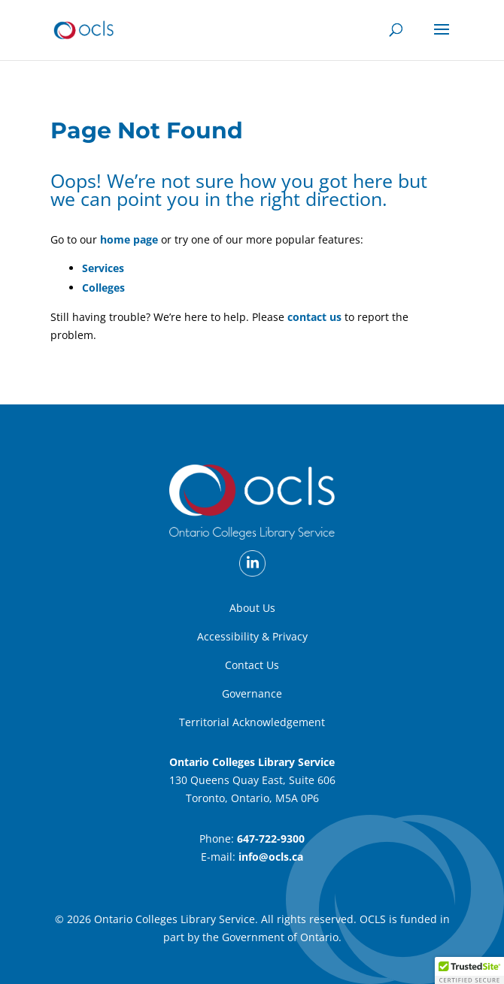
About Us (252, 608)
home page (129, 239)
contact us (314, 317)
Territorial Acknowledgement (252, 722)
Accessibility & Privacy (252, 636)
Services (103, 268)
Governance (252, 693)
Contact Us (252, 665)
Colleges (103, 287)
